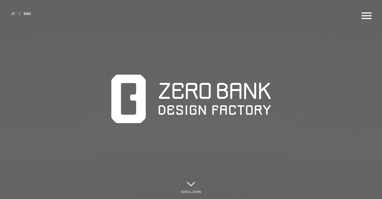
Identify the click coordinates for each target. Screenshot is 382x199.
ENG (27, 14)
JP (13, 14)
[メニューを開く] (366, 15)
